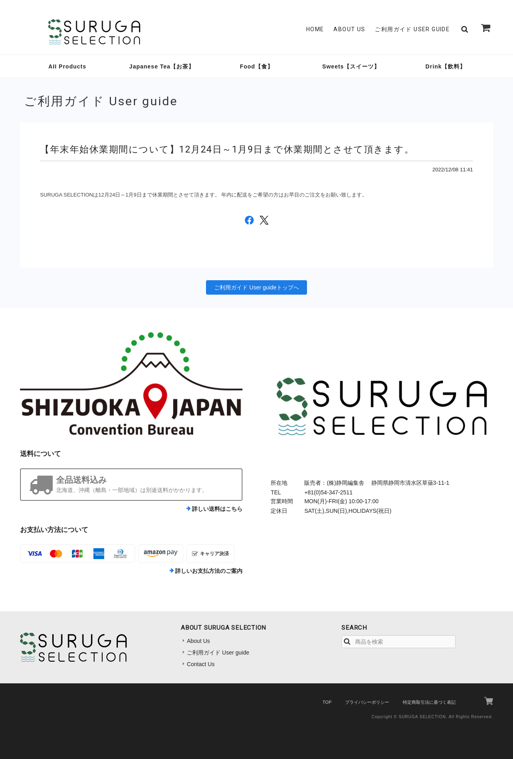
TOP (327, 702)
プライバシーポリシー (367, 702)
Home (315, 29)
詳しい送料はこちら (217, 509)
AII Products (67, 66)
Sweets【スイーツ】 (351, 66)
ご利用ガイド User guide (412, 29)
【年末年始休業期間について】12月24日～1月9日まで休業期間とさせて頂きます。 (227, 149)
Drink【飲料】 (446, 66)
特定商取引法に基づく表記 (429, 702)
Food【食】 (256, 66)
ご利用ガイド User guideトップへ (256, 287)
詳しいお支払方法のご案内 (208, 571)
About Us (349, 29)
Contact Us (200, 664)
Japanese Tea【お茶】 (162, 66)
